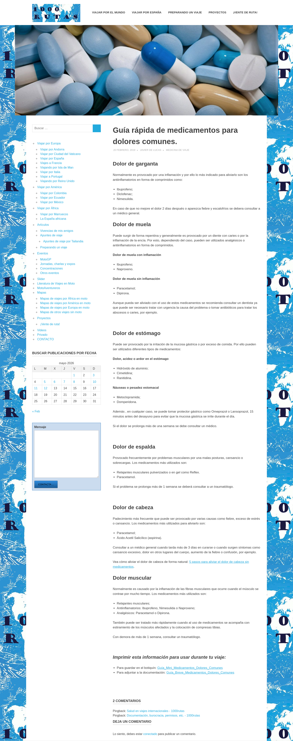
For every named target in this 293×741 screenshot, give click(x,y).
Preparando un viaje (185, 12)
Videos (41, 330)
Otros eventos (49, 273)
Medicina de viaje (177, 150)
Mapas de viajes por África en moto (63, 298)
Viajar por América (49, 187)
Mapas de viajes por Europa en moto (64, 307)
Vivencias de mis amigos (56, 230)
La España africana (53, 218)
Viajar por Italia (50, 172)
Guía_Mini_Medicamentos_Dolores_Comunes (190, 668)
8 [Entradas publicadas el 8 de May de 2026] (74, 381)
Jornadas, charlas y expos (57, 264)
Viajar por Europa (49, 143)
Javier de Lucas (150, 150)
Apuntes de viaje (51, 235)
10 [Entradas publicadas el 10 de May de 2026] (94, 381)
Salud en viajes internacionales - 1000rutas (155, 711)
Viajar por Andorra (52, 149)
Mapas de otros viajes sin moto (61, 312)
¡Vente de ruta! (245, 12)
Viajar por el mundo (108, 12)
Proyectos (217, 12)
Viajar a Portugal (51, 176)
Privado (42, 334)
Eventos (42, 253)
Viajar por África (48, 208)
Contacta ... (46, 484)
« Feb (36, 411)
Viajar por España (146, 12)
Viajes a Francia (51, 163)
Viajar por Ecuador (52, 197)
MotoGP (45, 259)
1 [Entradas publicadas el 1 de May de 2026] (74, 375)
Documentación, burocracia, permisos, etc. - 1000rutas (163, 715)
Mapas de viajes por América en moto (65, 303)
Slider (41, 279)
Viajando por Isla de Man (57, 167)
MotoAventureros (48, 288)
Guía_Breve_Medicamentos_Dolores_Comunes (200, 672)
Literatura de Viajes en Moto (56, 283)
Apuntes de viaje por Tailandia (63, 241)
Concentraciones (51, 268)
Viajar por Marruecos (54, 214)
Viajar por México (51, 202)
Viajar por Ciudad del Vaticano (60, 154)
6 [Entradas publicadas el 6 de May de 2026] (54, 381)
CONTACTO (45, 339)
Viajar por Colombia (53, 193)
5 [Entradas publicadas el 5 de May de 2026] (45, 381)
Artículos (43, 224)
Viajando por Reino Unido (57, 181)
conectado (150, 734)
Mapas (41, 292)
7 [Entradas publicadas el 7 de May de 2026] (64, 381)
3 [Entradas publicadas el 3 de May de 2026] (93, 375)
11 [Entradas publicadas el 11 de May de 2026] (36, 388)
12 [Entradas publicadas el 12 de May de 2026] (45, 388)
